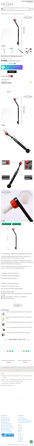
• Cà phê (17, 370)
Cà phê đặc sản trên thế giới (6, 425)
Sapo (25, 444)
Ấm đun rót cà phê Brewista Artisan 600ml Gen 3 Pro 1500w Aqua (19, 311)
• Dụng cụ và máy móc (22, 367)
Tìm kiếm (20, 427)
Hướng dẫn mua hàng (5, 417)
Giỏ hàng (20, 431)
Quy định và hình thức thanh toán (24, 422)
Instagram (20, 438)
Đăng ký (19, 430)
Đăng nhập (20, 428)
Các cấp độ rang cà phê (5, 429)
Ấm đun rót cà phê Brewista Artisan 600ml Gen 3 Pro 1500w (18, 332)
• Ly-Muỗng (29, 367)
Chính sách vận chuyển (22, 419)
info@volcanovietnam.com (8, 385)
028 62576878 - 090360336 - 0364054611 (11, 383)
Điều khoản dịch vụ (5, 422)
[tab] (9, 91)
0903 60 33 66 (6, 83)
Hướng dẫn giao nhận (5, 420)
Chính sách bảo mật (22, 417)
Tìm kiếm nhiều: (6, 367)
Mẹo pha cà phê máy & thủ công (7, 428)
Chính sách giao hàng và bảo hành (25, 420)
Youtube (20, 441)
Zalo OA (20, 439)
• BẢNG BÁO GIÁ (13, 367)
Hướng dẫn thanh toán (5, 419)
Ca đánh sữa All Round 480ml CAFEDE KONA (10, 360)
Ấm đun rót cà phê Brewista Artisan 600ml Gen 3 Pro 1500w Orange (19, 322)
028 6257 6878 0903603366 (27, 1)
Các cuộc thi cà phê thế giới (6, 431)
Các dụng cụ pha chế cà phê (6, 426)
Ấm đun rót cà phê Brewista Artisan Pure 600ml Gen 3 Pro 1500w (19, 327)
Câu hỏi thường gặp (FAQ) (6, 423)
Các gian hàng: (4, 76)
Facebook (20, 436)
